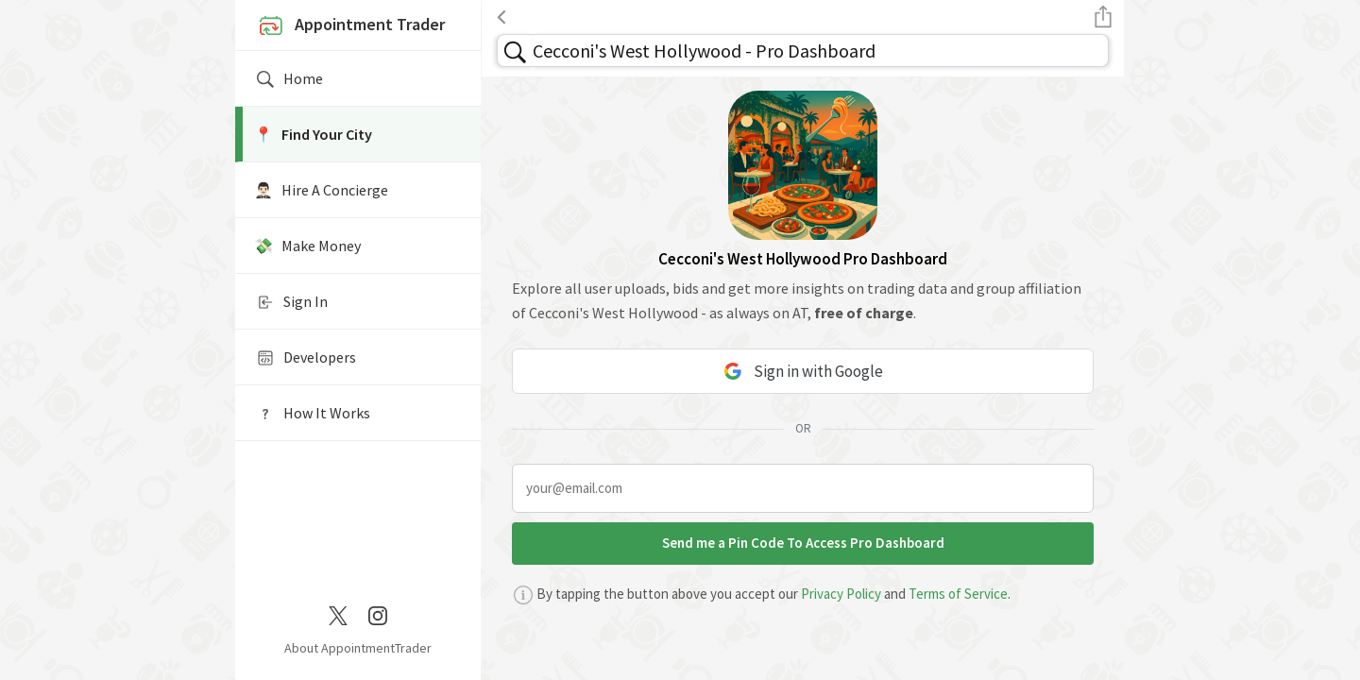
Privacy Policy (841, 594)
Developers (305, 358)
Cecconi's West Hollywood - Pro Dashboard (704, 50)
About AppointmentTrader (358, 647)
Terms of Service (958, 594)
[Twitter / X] (338, 614)
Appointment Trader (349, 26)
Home (288, 79)
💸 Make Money (307, 245)
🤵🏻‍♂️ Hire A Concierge (321, 189)
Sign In (291, 302)
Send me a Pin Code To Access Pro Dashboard (803, 543)
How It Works (312, 413)
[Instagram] (378, 614)
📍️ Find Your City (313, 134)
